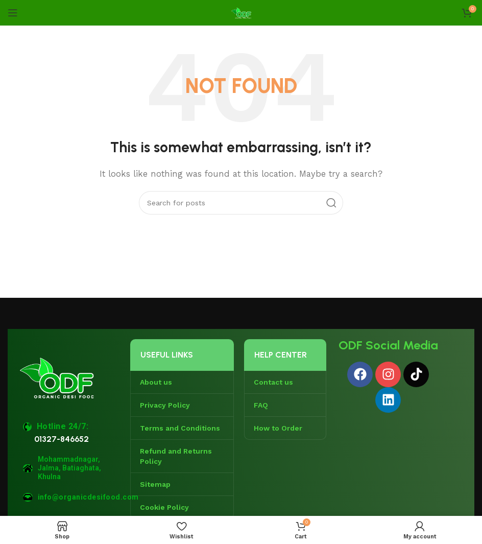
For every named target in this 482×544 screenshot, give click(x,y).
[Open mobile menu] (13, 13)
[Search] (241, 203)
